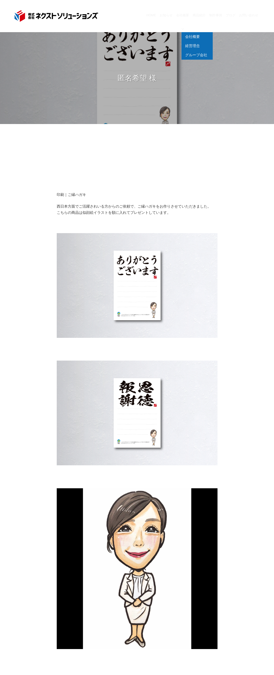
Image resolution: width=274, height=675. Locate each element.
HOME (151, 15)
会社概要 (182, 21)
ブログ (230, 15)
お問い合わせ (248, 15)
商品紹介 (199, 15)
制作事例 (215, 15)
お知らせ (166, 15)
